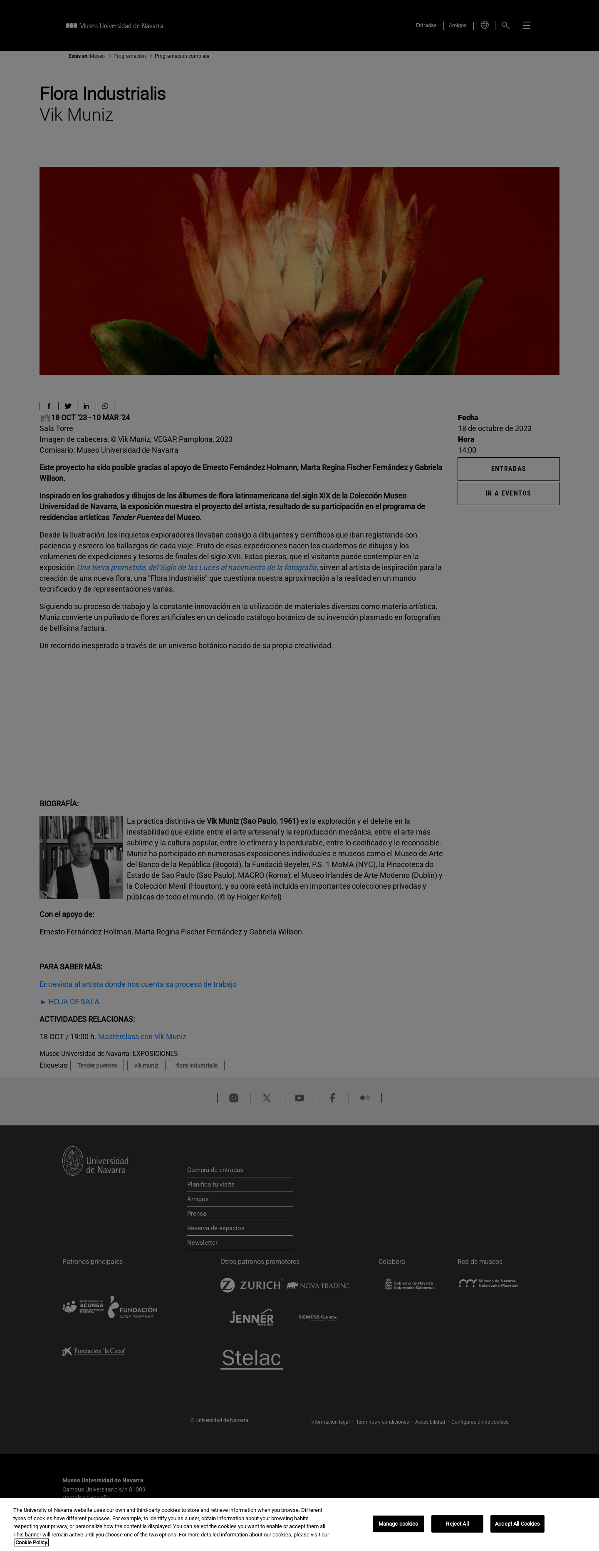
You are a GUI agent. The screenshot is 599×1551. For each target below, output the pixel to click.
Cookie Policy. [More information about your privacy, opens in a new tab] (31, 1542)
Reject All (457, 1524)
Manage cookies (398, 1524)
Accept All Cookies (517, 1524)
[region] (299, 1524)
